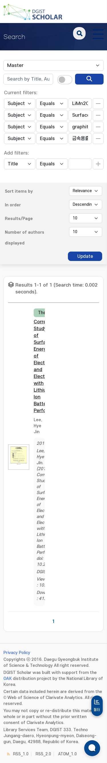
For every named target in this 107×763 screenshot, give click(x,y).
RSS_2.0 (43, 754)
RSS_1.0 (21, 754)
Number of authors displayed (24, 238)
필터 (97, 710)
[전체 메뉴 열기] (98, 33)
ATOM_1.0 (67, 754)
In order (13, 205)
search (79, 33)
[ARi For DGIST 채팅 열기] (92, 748)
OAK (7, 678)
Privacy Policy (16, 652)
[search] (89, 79)
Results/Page (19, 218)
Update (85, 256)
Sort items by (19, 191)
